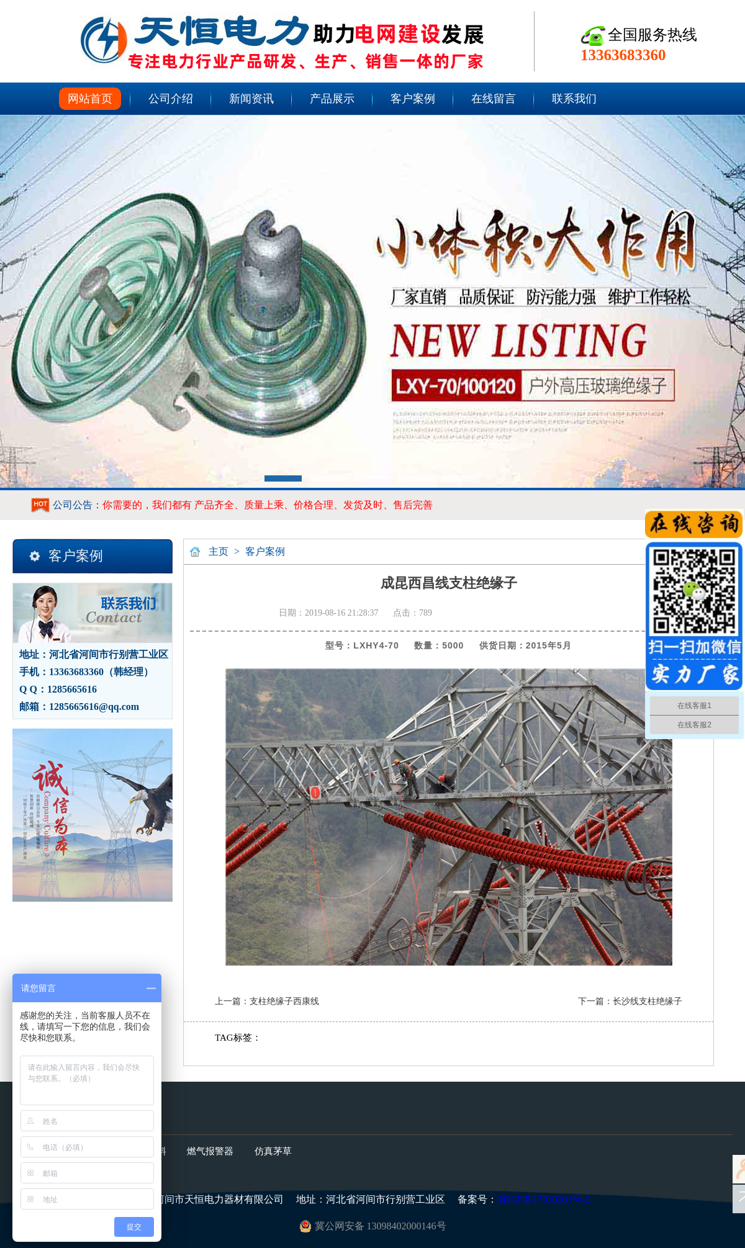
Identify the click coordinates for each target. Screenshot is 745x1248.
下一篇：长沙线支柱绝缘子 (630, 1001)
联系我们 (574, 98)
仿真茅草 (273, 1151)
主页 (218, 551)
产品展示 (332, 98)
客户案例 (413, 98)
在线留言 (493, 98)
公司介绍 (170, 98)
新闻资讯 (251, 98)
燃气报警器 (210, 1151)
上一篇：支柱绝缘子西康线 (267, 1001)
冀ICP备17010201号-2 (543, 1199)
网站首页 (90, 98)
